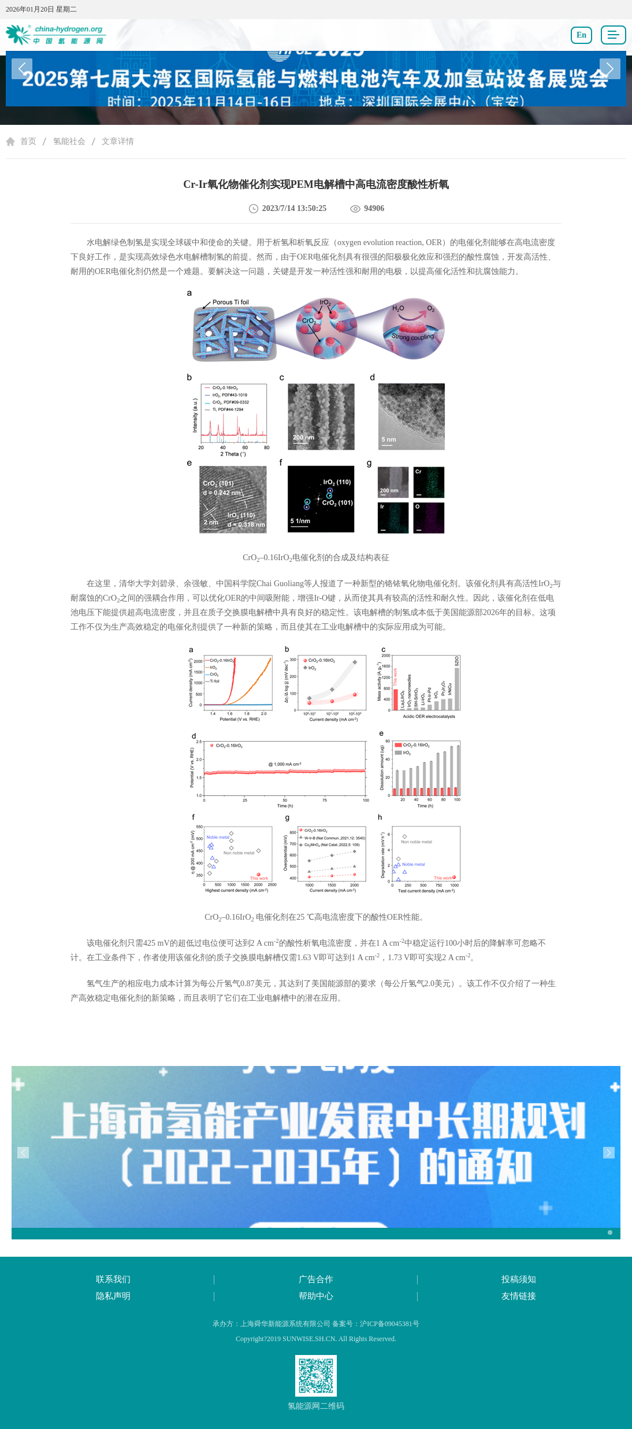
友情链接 (518, 1296)
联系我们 (113, 1279)
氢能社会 (69, 141)
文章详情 (118, 141)
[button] (610, 68)
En (581, 35)
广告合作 (316, 1279)
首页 (28, 141)
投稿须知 (518, 1279)
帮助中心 (316, 1296)
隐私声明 (113, 1296)
